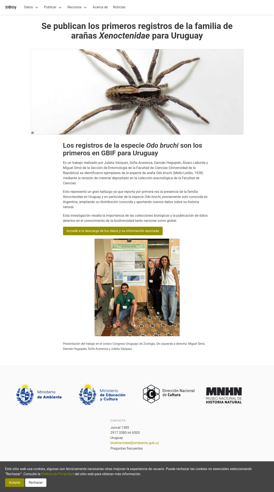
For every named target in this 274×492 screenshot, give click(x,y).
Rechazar (36, 482)
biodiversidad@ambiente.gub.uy (134, 443)
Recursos (74, 7)
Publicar (50, 7)
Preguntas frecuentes (126, 448)
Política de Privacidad (57, 474)
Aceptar (15, 482)
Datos (28, 7)
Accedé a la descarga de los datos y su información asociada (113, 231)
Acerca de (100, 7)
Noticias (119, 7)
